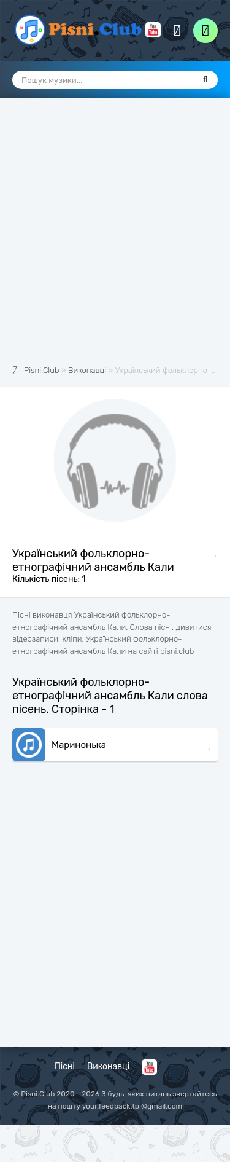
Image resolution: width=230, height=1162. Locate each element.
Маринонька (79, 744)
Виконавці (108, 1066)
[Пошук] (205, 80)
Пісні (65, 1066)
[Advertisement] (115, 238)
